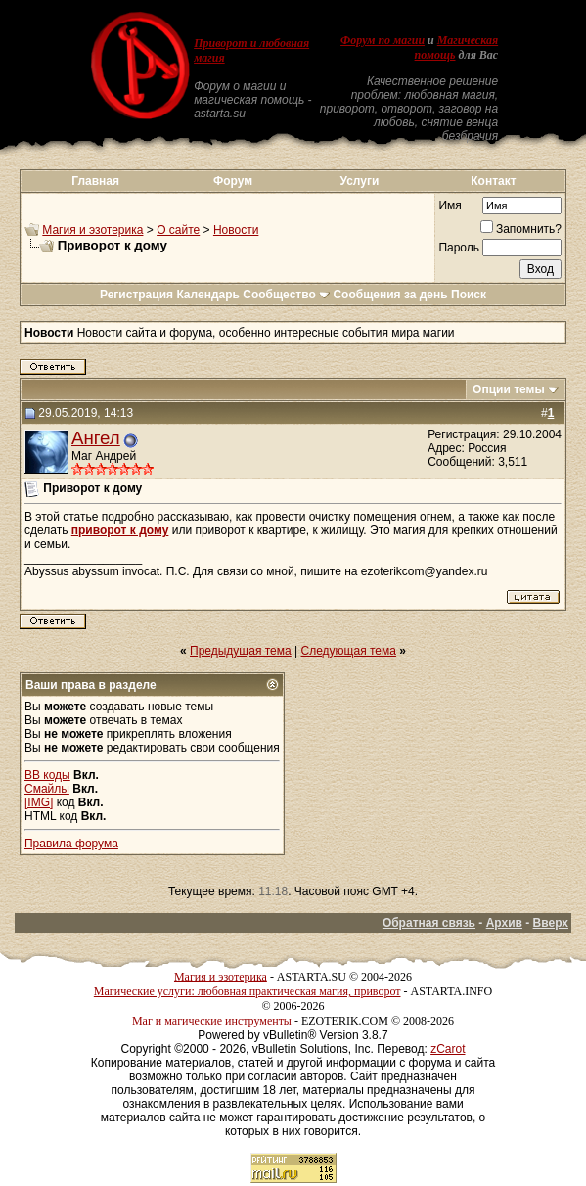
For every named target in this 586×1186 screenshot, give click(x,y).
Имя (449, 205)
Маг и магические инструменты (212, 1020)
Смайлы (46, 789)
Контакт (493, 181)
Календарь (208, 294)
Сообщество (286, 294)
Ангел (95, 438)
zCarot (447, 1049)
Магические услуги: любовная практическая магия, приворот (247, 991)
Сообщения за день (390, 294)
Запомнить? (521, 229)
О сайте (178, 230)
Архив (504, 923)
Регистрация (136, 294)
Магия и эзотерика (92, 230)
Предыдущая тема (241, 651)
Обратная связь (429, 923)
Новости (235, 230)
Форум (232, 181)
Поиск (468, 294)
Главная (95, 181)
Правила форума (71, 843)
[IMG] (38, 802)
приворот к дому (120, 530)
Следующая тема (348, 651)
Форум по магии (382, 40)
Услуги (359, 181)
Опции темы (509, 389)
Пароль (458, 247)
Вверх (550, 923)
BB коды (47, 775)
